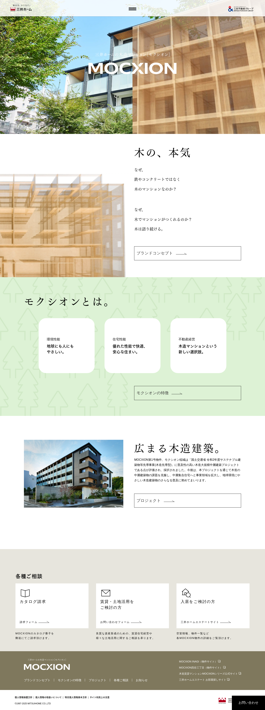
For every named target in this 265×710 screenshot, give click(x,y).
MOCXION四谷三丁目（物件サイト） (200, 667)
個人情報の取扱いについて (48, 697)
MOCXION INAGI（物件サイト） (198, 661)
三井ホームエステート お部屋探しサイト (202, 679)
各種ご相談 (121, 680)
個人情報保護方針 (23, 697)
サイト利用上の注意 (99, 697)
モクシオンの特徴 (69, 680)
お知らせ (142, 680)
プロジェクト (97, 680)
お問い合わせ (248, 702)
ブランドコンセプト (37, 680)
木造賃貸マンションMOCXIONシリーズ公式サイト (208, 673)
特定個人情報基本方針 (76, 697)
